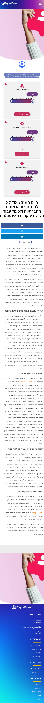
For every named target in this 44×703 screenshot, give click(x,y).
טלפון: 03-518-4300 (37, 632)
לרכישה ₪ (22, 114)
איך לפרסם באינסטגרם (26, 382)
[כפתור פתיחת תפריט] (40, 3)
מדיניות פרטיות (36, 692)
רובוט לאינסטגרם (36, 668)
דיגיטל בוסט (34, 74)
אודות (39, 695)
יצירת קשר (38, 684)
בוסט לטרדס (37, 656)
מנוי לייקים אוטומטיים (35, 672)
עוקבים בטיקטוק (38, 513)
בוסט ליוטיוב (37, 653)
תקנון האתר (37, 688)
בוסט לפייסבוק (36, 649)
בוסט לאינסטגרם (36, 645)
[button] (22, 225)
